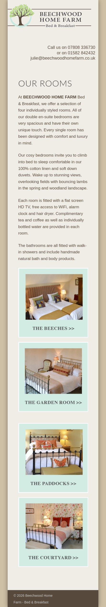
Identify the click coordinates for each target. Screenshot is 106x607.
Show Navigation (81, 42)
